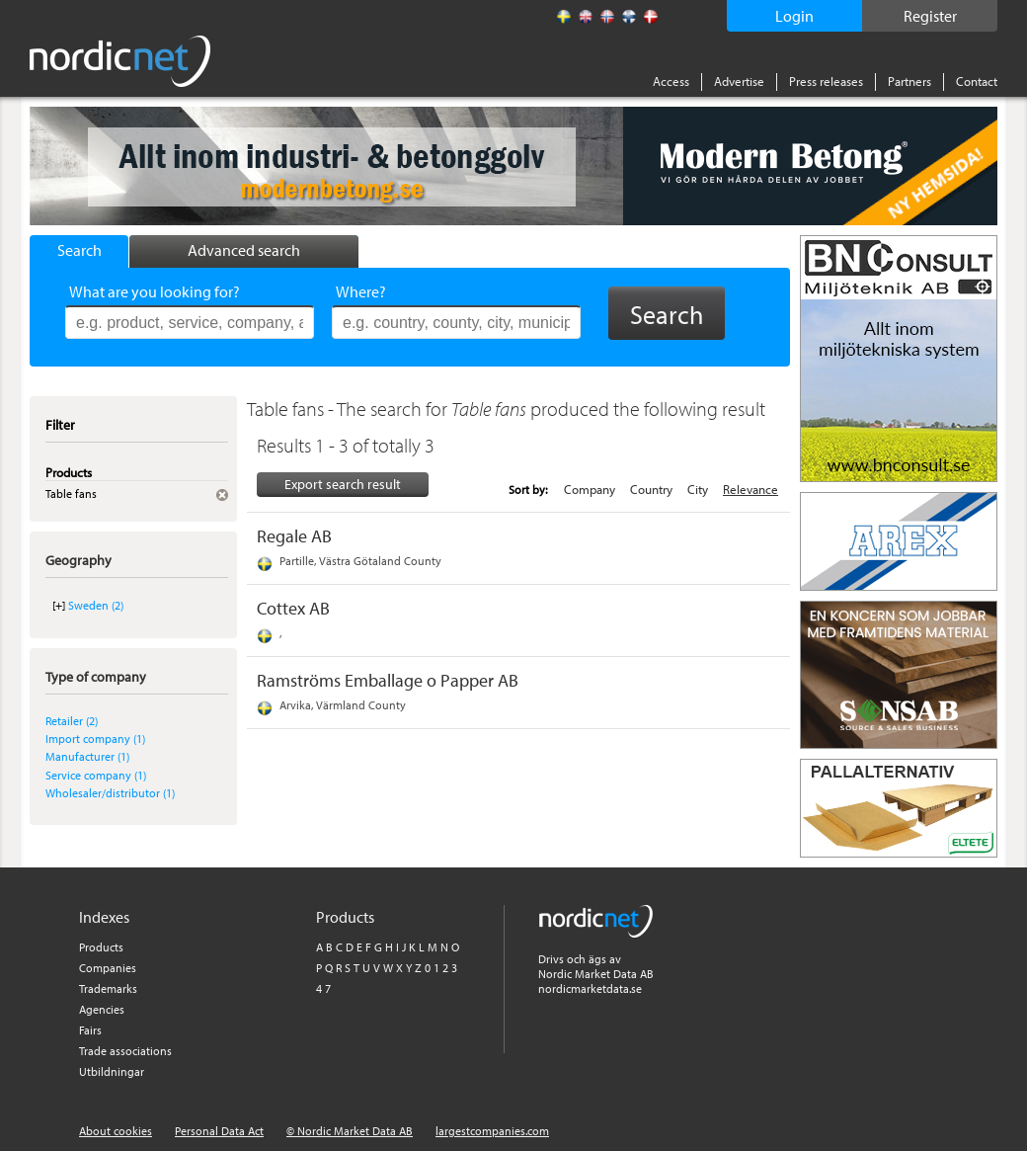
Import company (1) (95, 738)
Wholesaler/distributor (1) (110, 792)
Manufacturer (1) (87, 756)
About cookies (115, 1130)
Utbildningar (111, 1071)
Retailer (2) (71, 720)
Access (671, 81)
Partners (909, 81)
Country (651, 489)
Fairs (90, 1030)
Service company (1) (95, 775)
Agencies (101, 1009)
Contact (976, 81)
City (697, 489)
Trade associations (125, 1050)
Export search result (342, 484)
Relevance (750, 489)
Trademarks (108, 988)
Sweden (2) (95, 605)
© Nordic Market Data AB (349, 1130)
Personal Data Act (219, 1130)
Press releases (826, 81)
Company (589, 489)
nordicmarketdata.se (590, 988)
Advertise (739, 81)
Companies (107, 967)
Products (101, 947)
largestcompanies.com (492, 1130)
